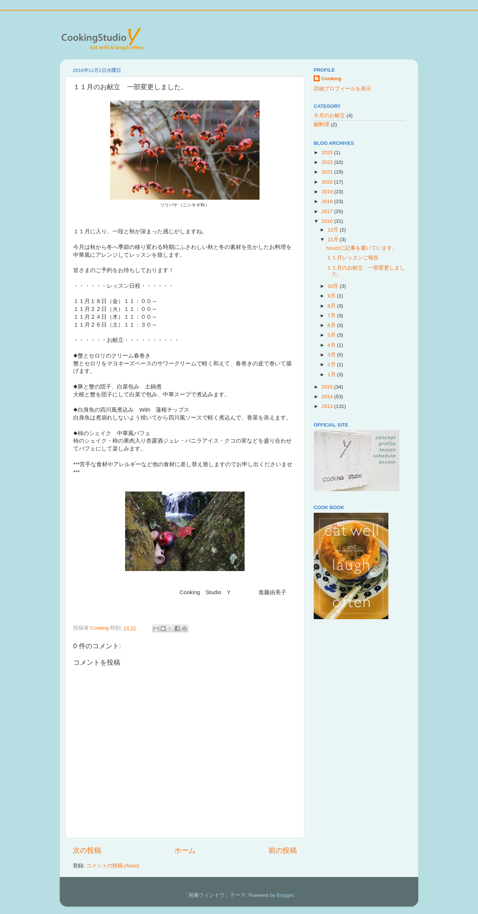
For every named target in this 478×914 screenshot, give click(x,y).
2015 (328, 387)
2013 (328, 406)
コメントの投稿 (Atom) (112, 865)
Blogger (285, 895)
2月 (332, 364)
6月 (332, 325)
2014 (328, 396)
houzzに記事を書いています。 (361, 248)
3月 (332, 355)
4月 (332, 345)
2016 (328, 221)
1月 (332, 374)
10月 (334, 286)
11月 (334, 239)
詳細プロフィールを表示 (342, 88)
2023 (328, 152)
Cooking (331, 78)
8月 (332, 306)
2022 (328, 162)
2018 (328, 201)
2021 (328, 172)
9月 (332, 296)
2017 (328, 211)
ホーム (185, 850)
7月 (332, 315)
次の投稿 (87, 850)
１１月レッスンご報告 (352, 258)
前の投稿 (283, 850)
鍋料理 (321, 124)
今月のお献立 (329, 115)
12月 (334, 230)
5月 (332, 335)
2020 (328, 182)
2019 (328, 191)
